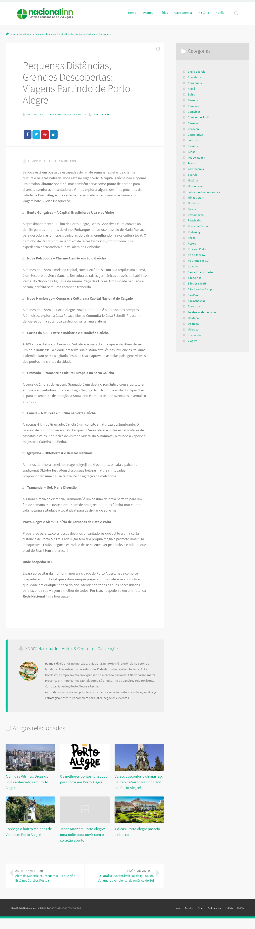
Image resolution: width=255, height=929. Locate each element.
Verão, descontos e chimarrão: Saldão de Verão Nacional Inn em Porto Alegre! (137, 782)
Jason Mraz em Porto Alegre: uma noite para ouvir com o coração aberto (81, 835)
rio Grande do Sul (199, 260)
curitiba (193, 140)
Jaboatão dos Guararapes (205, 192)
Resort (192, 243)
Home (132, 13)
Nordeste (194, 203)
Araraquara (195, 83)
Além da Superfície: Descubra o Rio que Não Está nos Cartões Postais (48, 878)
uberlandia (195, 335)
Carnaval (194, 123)
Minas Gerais (196, 197)
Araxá (191, 89)
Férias (164, 13)
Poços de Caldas (199, 226)
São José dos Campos (202, 289)
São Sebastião (197, 301)
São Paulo (194, 295)
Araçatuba (195, 77)
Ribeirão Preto (197, 249)
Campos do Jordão (200, 117)
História (203, 13)
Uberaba (193, 329)
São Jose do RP (198, 283)
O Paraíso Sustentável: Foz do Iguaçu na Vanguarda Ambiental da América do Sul (121, 881)
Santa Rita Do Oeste (201, 272)
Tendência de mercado (203, 312)
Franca (192, 163)
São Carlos (195, 278)
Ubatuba (193, 318)
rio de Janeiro (197, 255)
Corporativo (196, 134)
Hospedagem (197, 186)
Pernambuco (196, 215)
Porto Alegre (113, 114)
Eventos (148, 13)
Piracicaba (195, 220)
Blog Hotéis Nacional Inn (25, 918)
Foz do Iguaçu (197, 157)
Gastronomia (183, 13)
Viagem (193, 341)
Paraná (192, 209)
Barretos (193, 100)
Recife (192, 238)
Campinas (194, 106)
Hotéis (220, 13)
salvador (193, 266)
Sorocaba (194, 306)
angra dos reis (197, 71)
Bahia (191, 94)
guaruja (193, 174)
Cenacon (194, 129)
